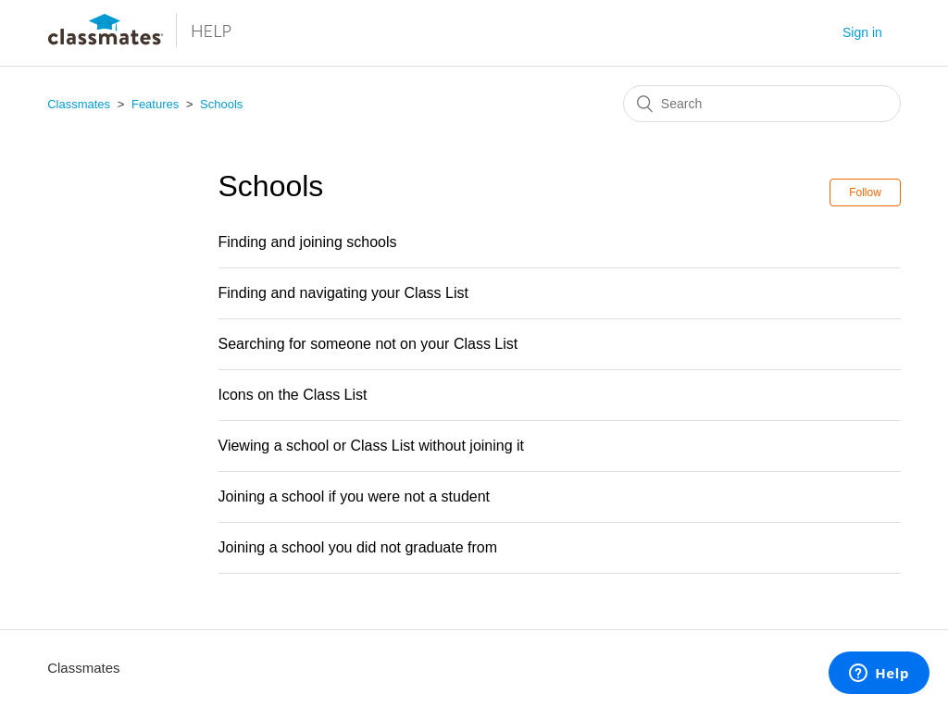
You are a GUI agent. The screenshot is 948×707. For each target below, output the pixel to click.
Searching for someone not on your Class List (368, 344)
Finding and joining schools (307, 242)
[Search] (762, 103)
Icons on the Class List (293, 395)
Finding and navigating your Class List (343, 293)
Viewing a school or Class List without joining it (371, 445)
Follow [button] (865, 192)
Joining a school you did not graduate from (358, 547)
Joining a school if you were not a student (354, 496)
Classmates (78, 104)
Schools (221, 104)
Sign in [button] (862, 32)
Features (155, 104)
